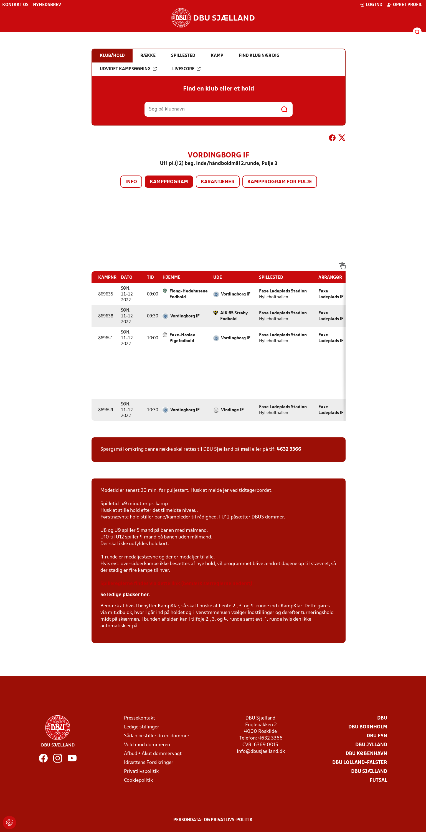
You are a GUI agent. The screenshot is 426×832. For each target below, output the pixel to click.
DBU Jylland (371, 745)
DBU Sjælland (369, 771)
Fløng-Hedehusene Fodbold (188, 294)
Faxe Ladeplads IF (331, 294)
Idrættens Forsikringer (148, 762)
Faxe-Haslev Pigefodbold (182, 338)
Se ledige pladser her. (125, 595)
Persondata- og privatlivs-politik (213, 820)
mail (246, 449)
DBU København (366, 753)
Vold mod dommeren (147, 745)
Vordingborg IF (235, 294)
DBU (382, 718)
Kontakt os (15, 5)
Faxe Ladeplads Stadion (283, 291)
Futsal (378, 780)
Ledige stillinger (141, 727)
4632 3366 (289, 449)
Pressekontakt (139, 718)
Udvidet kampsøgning (128, 69)
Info (131, 182)
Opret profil (404, 4)
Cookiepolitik (138, 780)
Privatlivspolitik (141, 771)
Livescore (186, 69)
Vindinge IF (232, 410)
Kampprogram (169, 182)
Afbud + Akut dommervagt (153, 753)
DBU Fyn (377, 736)
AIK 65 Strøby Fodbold (234, 316)
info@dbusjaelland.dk (261, 751)
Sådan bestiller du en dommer (156, 736)
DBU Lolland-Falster (359, 762)
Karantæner (218, 182)
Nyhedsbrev (47, 5)
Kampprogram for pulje (279, 182)
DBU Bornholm (367, 727)
